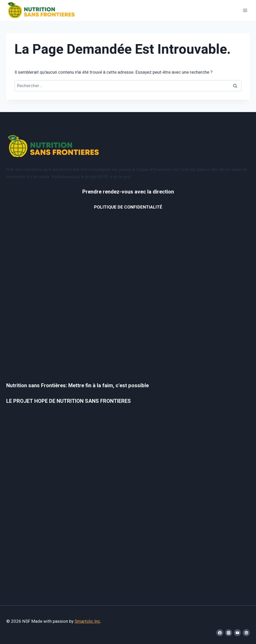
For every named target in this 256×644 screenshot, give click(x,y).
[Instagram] (228, 632)
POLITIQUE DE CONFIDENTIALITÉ (128, 207)
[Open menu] (245, 10)
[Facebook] (219, 632)
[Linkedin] (246, 632)
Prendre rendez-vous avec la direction (128, 192)
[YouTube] (237, 632)
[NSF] (41, 10)
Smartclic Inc (87, 621)
